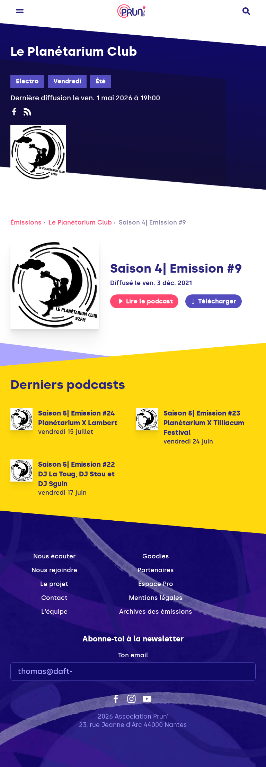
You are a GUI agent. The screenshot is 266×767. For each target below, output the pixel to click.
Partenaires (156, 570)
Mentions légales (156, 598)
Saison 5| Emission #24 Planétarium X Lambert (77, 418)
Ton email (133, 655)
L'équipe (54, 611)
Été (101, 81)
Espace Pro (155, 584)
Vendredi (67, 81)
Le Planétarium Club (80, 222)
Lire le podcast (145, 301)
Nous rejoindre (54, 570)
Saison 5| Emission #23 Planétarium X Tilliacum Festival (203, 423)
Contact (54, 598)
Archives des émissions (155, 611)
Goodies (155, 556)
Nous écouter (54, 556)
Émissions (26, 222)
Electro (27, 81)
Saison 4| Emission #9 (152, 222)
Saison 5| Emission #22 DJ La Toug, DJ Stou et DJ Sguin (76, 474)
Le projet (54, 584)
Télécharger (213, 301)
